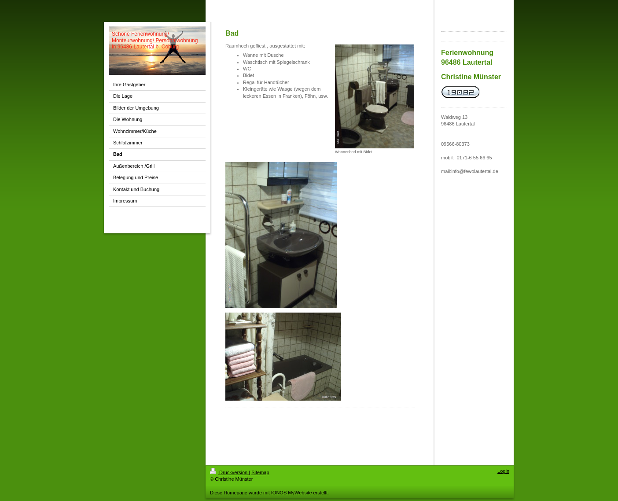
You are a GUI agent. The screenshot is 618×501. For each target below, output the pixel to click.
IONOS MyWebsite (291, 492)
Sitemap (260, 472)
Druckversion (229, 472)
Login (503, 471)
